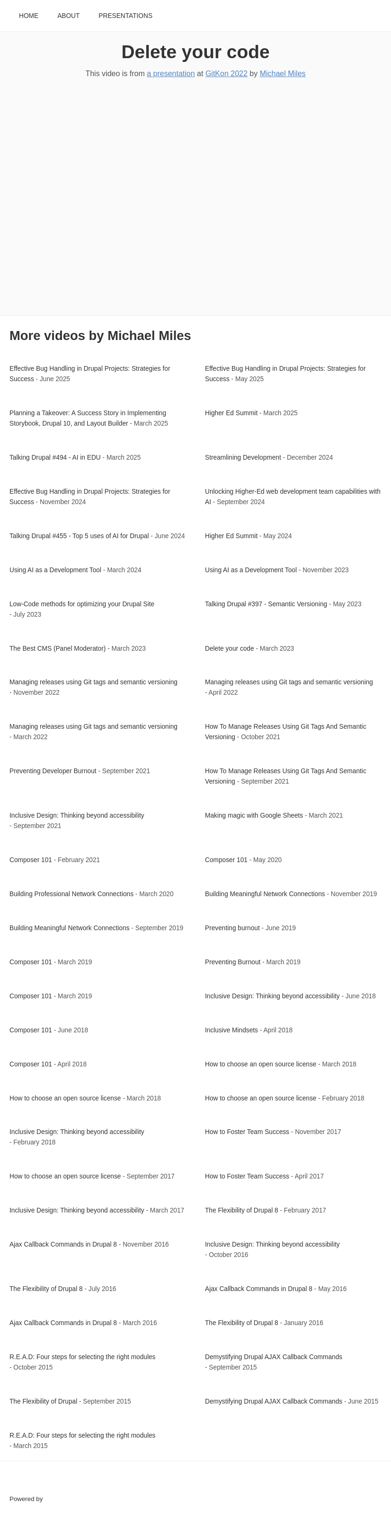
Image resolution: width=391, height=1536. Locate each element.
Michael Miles (283, 74)
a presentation (171, 74)
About (68, 15)
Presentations (125, 15)
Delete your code (195, 52)
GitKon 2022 (226, 74)
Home (28, 15)
